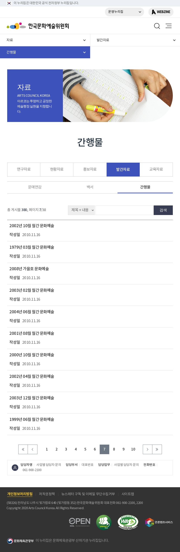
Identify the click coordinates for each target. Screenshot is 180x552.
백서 (90, 187)
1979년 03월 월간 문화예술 (31, 247)
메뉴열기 (168, 26)
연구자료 (23, 169)
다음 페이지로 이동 (147, 449)
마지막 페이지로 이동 (157, 449)
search (157, 26)
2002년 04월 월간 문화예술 (31, 376)
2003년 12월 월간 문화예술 (31, 398)
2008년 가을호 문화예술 (29, 269)
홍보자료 (90, 169)
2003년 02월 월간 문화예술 (31, 290)
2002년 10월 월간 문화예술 (31, 225)
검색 (163, 210)
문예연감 (35, 187)
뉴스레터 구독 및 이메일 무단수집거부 (88, 494)
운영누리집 (115, 12)
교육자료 (156, 169)
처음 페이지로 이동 (23, 449)
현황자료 (57, 169)
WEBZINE (163, 12)
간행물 (145, 187)
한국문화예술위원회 (39, 26)
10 (133, 449)
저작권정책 (47, 494)
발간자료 (123, 169)
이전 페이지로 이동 (32, 449)
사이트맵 (127, 494)
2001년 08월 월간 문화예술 (31, 333)
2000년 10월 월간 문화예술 (31, 355)
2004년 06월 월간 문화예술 (31, 312)
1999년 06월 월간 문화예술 (31, 419)
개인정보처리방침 (19, 494)
